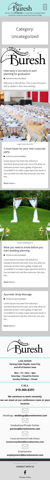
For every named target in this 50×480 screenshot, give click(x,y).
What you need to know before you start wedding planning (23, 249)
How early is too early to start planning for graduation (20, 72)
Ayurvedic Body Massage (18, 294)
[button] (45, 7)
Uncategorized (20, 79)
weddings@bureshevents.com (30, 415)
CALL (25, 385)
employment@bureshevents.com (25, 455)
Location (24, 361)
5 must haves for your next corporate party (24, 150)
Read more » (9, 183)
